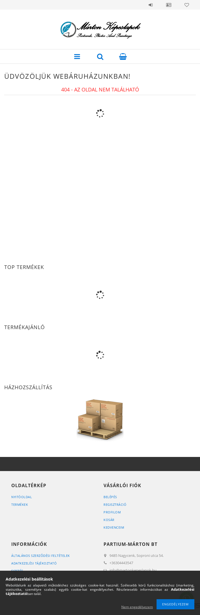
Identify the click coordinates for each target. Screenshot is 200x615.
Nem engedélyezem (137, 607)
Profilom (112, 512)
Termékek (19, 504)
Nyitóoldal (21, 497)
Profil (168, 5)
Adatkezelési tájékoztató (34, 563)
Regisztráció (115, 504)
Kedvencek (187, 5)
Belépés (150, 5)
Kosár (109, 520)
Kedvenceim (114, 527)
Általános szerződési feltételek (40, 555)
